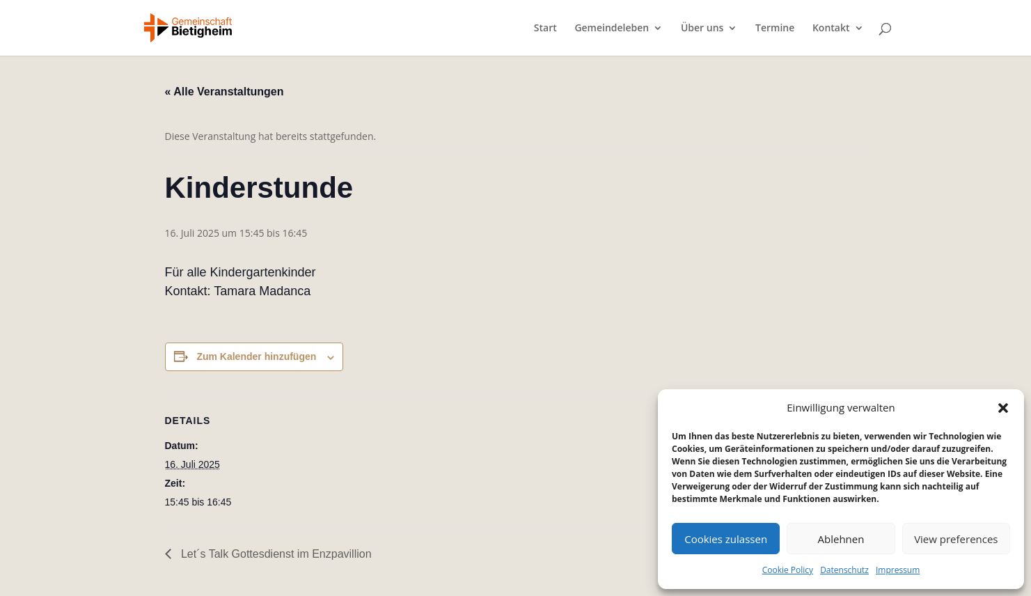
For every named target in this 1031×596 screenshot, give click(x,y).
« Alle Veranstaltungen (224, 91)
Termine (774, 28)
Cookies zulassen (725, 539)
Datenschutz (844, 570)
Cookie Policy (787, 570)
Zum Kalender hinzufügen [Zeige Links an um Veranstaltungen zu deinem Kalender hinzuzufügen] (256, 356)
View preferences (956, 539)
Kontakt (831, 28)
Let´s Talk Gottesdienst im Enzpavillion (275, 554)
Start (545, 28)
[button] (1003, 408)
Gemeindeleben (611, 28)
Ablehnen (841, 539)
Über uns (702, 28)
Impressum (898, 570)
